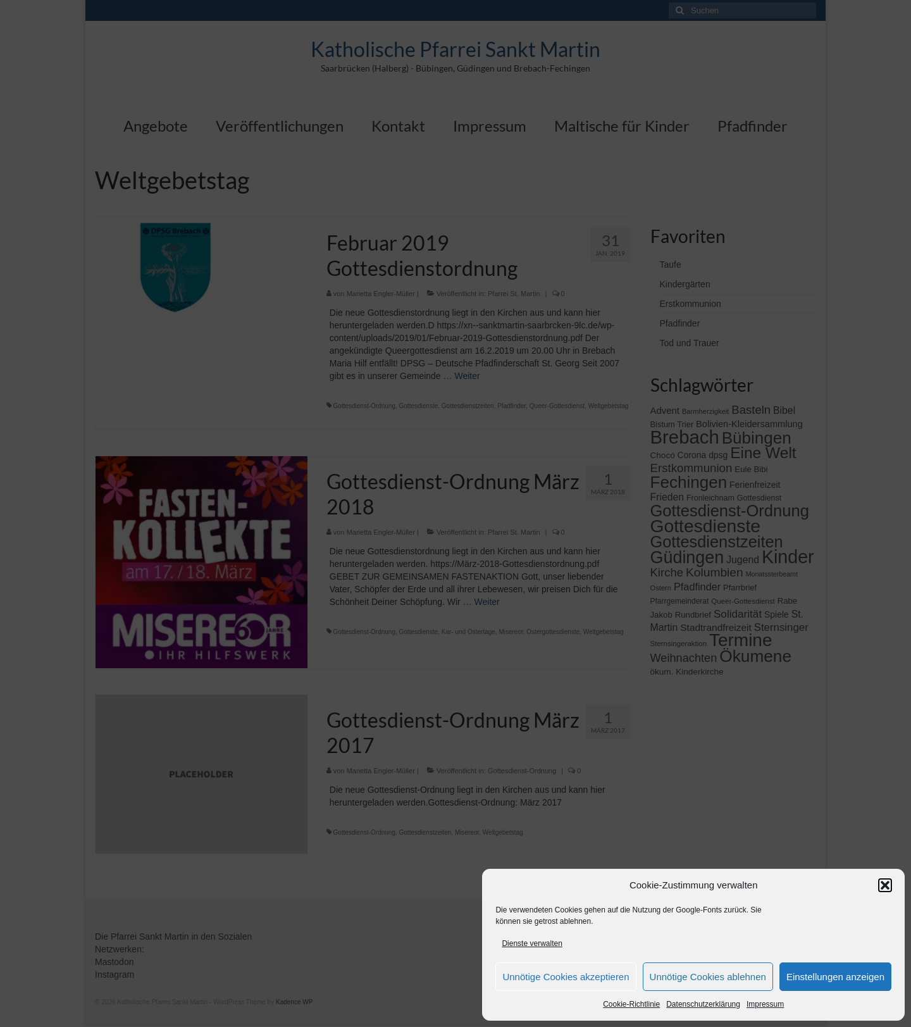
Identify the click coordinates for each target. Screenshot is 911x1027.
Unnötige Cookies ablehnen (708, 976)
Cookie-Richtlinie (631, 1004)
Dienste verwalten (532, 943)
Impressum (765, 1004)
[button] (885, 885)
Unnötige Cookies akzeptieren (565, 976)
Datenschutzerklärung (703, 1004)
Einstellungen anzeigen (835, 976)
